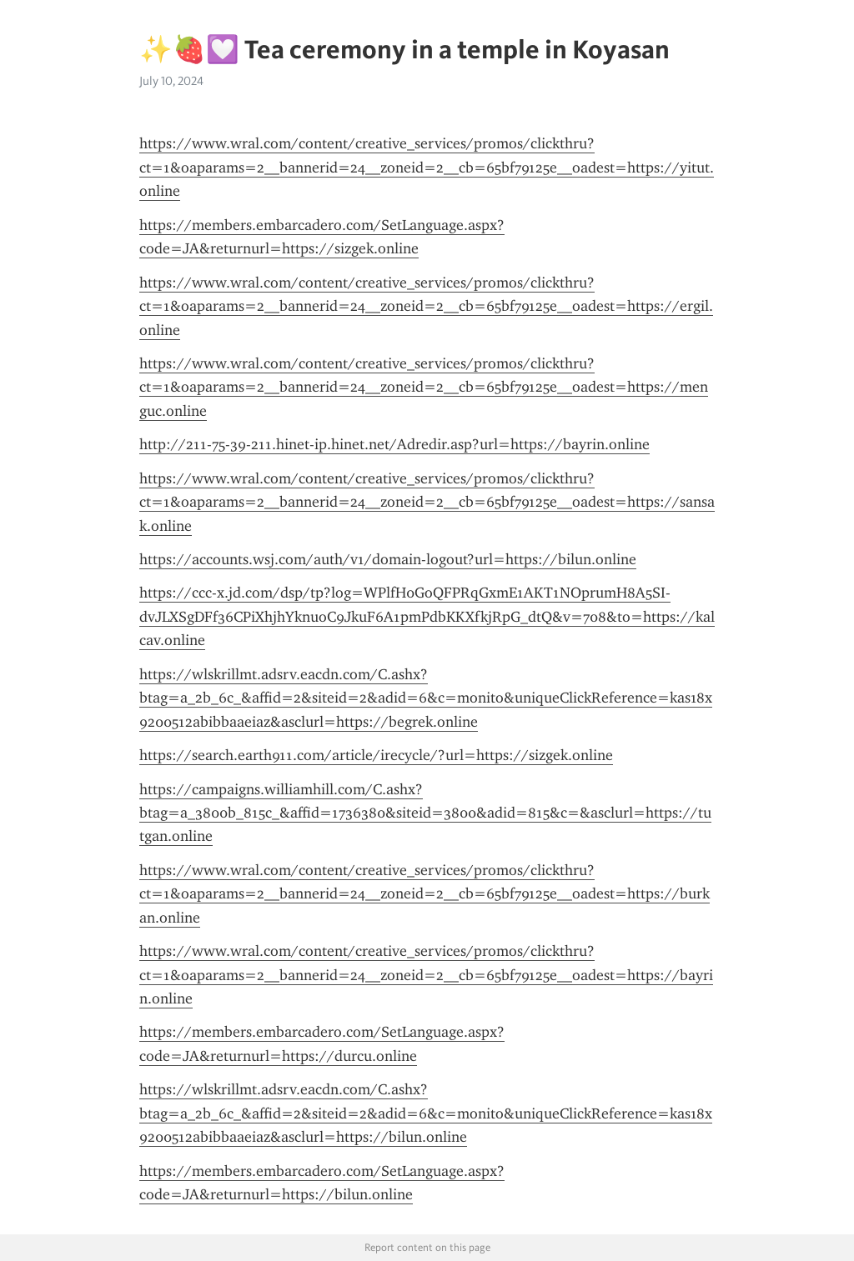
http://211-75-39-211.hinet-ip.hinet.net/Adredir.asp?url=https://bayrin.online (394, 444)
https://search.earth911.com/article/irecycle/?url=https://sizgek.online (376, 755)
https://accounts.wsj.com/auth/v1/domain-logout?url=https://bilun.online (387, 559)
